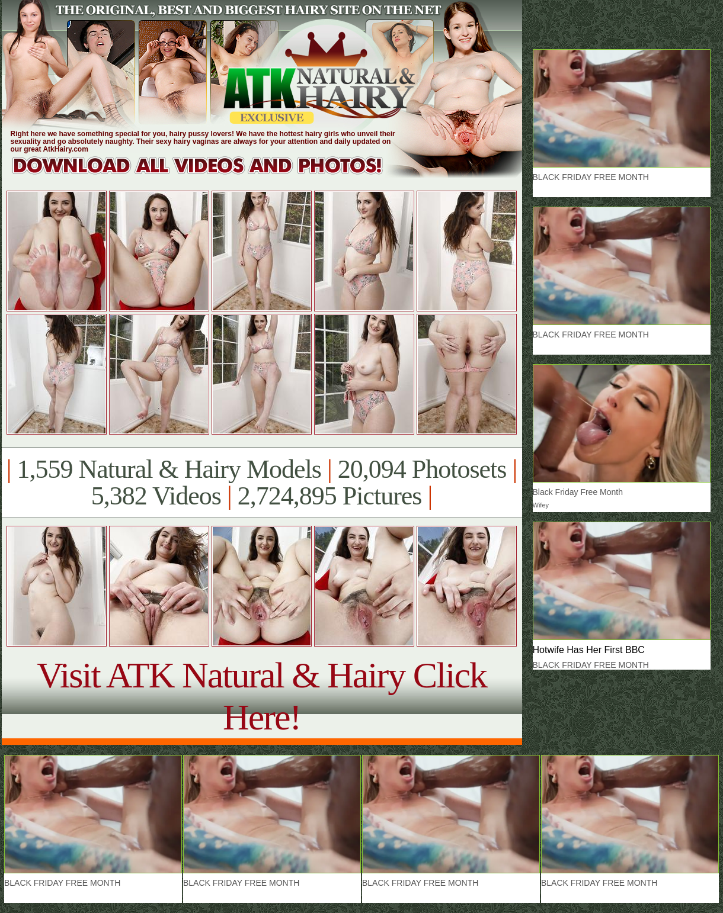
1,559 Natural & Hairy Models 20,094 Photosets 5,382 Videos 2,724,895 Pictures (262, 482)
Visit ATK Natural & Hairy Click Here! (262, 696)
